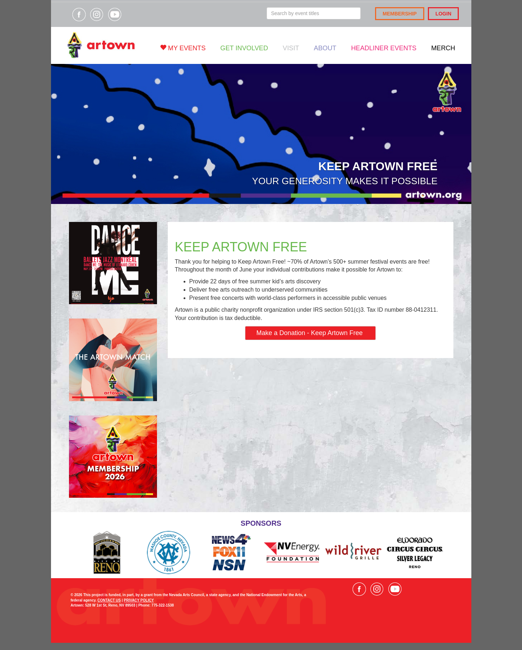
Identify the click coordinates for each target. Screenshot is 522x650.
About (325, 48)
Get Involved (244, 48)
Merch (443, 48)
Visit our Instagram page (96, 14)
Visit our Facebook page (79, 14)
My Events (183, 48)
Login (443, 14)
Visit (291, 48)
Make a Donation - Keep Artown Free (310, 332)
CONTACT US (109, 600)
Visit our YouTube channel (114, 14)
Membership (400, 14)
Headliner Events (383, 48)
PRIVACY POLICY (139, 600)
